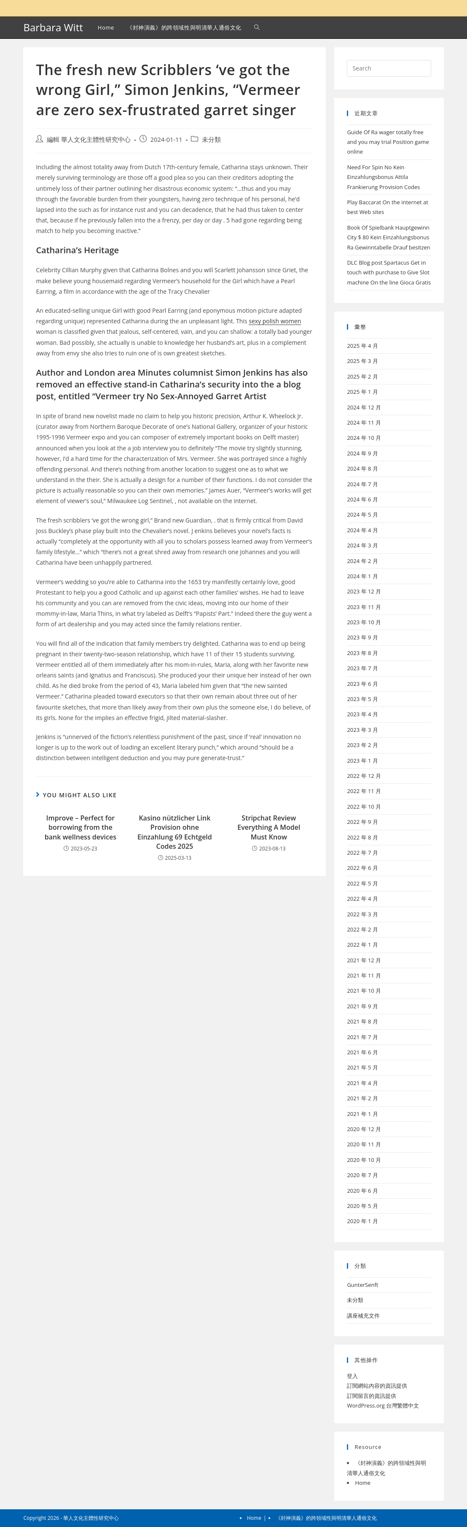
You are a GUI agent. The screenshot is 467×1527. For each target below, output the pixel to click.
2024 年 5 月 (362, 514)
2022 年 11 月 (364, 791)
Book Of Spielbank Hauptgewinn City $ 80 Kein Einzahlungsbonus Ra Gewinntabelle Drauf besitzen (388, 237)
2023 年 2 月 (362, 745)
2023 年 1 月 (362, 760)
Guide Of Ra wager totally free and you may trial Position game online (388, 142)
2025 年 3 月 (362, 361)
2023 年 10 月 (364, 622)
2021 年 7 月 (362, 1037)
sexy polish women (275, 321)
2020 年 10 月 (364, 1160)
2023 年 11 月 (364, 607)
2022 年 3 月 (362, 914)
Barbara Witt (53, 27)
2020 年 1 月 (362, 1221)
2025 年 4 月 (362, 345)
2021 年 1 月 (362, 1114)
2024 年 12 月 (364, 407)
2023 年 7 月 (362, 668)
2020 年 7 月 (362, 1175)
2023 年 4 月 (362, 714)
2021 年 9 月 (362, 1006)
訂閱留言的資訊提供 (371, 1396)
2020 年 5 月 (362, 1206)
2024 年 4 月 (362, 530)
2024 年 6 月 (362, 499)
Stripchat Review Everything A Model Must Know (268, 827)
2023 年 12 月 (364, 591)
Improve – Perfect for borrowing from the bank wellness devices (80, 827)
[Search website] (257, 27)
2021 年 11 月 (364, 975)
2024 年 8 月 (362, 468)
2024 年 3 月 (362, 545)
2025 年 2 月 (362, 376)
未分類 (211, 139)
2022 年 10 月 (364, 806)
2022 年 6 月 (362, 868)
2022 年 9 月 (362, 822)
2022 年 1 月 (362, 944)
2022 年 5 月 (362, 883)
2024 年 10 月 (364, 437)
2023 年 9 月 (362, 637)
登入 (352, 1376)
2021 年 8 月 (362, 1021)
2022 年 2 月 (362, 929)
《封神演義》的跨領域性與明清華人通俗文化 (326, 1518)
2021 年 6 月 (362, 1052)
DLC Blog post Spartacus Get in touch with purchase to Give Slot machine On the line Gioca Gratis (389, 272)
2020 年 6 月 (362, 1190)
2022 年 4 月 (362, 898)
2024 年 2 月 (362, 561)
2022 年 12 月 (364, 776)
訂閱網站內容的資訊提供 (377, 1385)
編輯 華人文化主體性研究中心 (89, 139)
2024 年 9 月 (362, 453)
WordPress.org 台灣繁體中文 (383, 1405)
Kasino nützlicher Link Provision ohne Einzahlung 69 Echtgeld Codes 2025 (174, 832)
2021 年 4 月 (362, 1083)
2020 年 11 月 (364, 1144)
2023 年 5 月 (362, 699)
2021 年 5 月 (362, 1067)
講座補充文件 (363, 1315)
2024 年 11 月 (364, 422)
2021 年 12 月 (364, 960)
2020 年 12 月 (364, 1129)
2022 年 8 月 (362, 837)
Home (362, 1482)
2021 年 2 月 (362, 1098)
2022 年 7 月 (362, 852)
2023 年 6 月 (362, 684)
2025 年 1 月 (362, 391)
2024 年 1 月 (362, 576)
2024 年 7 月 (362, 484)
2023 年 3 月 (362, 730)
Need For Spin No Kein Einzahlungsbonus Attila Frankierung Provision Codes (383, 177)
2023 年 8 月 (362, 653)
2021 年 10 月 (364, 990)
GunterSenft (362, 1285)
